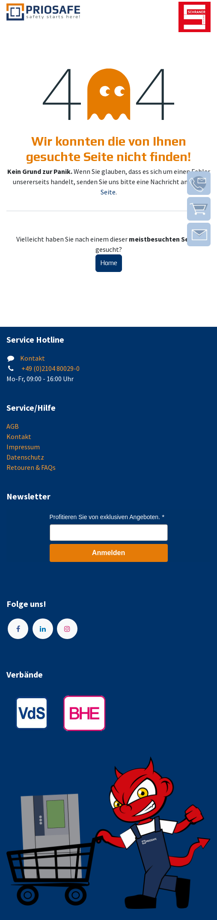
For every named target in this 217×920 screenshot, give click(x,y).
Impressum (23, 446)
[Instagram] (67, 628)
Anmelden (108, 552)
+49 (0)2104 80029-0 (50, 368)
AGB (12, 426)
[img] (199, 183)
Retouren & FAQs (31, 467)
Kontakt (32, 358)
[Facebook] (18, 628)
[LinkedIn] (43, 628)
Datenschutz (25, 457)
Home (108, 262)
